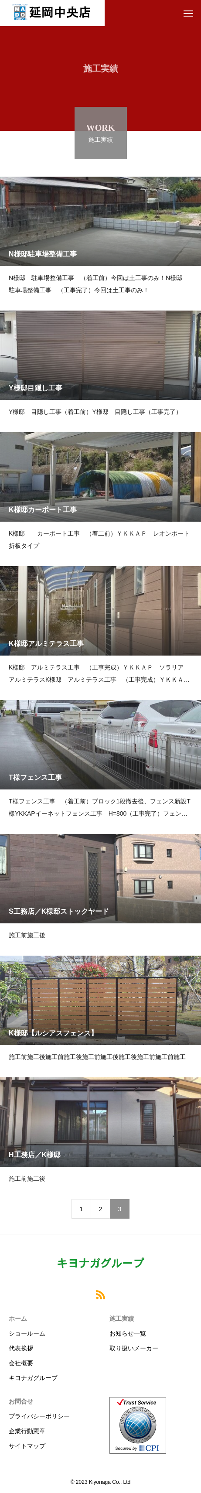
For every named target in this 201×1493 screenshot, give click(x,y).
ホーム (18, 1318)
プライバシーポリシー (39, 1416)
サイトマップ (27, 1445)
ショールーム (27, 1333)
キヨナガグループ (33, 1377)
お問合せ (21, 1401)
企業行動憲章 (27, 1431)
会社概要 (21, 1363)
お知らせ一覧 (127, 1333)
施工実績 (121, 1318)
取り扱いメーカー (133, 1348)
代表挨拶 (21, 1348)
